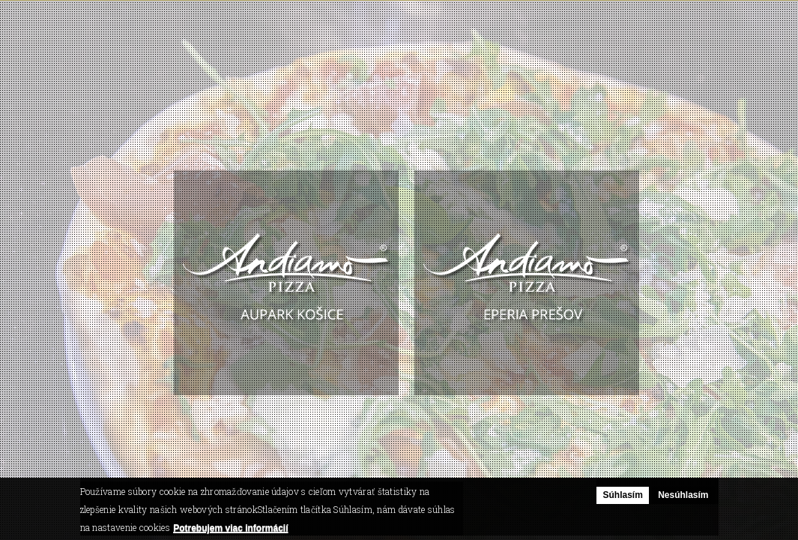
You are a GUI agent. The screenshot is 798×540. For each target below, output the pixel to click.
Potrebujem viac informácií (230, 528)
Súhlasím (622, 495)
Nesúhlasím (683, 495)
